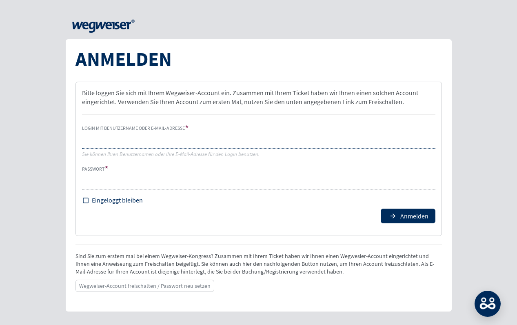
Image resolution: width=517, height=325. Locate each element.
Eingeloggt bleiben (117, 200)
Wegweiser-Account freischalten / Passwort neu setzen (145, 285)
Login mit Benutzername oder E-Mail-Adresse (133, 128)
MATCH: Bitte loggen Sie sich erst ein (488, 304)
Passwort (93, 169)
